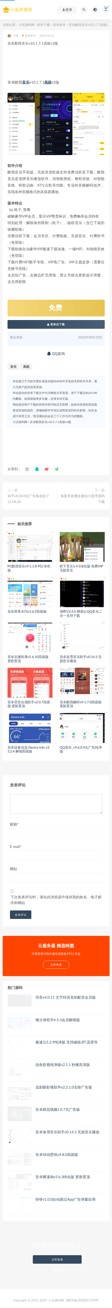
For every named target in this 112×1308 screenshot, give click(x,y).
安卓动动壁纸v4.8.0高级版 (56, 1154)
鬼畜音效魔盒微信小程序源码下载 (82, 499)
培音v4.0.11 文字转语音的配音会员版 (65, 997)
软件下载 (43, 25)
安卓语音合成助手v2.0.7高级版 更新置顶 (29, 704)
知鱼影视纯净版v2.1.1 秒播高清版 (62, 1064)
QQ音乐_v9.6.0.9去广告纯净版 (81, 749)
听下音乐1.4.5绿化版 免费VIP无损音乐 (81, 568)
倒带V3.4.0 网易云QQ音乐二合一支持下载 (81, 613)
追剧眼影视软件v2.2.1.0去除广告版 (63, 1087)
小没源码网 (26, 25)
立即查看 (57, 1259)
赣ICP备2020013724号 (82, 1300)
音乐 (25, 82)
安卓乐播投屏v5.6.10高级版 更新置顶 (28, 659)
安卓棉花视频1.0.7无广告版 (57, 1109)
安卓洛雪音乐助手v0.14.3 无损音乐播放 (81, 659)
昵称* (14, 824)
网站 (13, 869)
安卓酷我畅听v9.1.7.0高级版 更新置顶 (81, 704)
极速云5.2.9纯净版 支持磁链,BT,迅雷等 (66, 1042)
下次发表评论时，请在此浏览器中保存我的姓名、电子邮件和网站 (56, 900)
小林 (13, 36)
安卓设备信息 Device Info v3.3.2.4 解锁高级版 (29, 749)
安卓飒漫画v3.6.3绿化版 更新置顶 (62, 1177)
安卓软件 (59, 25)
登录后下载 (56, 324)
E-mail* (16, 846)
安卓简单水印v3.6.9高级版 (27, 611)
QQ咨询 (56, 353)
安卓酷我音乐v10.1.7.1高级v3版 (50, 422)
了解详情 (57, 1270)
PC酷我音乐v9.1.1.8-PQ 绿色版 (29, 568)
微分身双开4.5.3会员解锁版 (57, 1020)
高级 (48, 82)
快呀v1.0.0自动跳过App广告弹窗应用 (65, 1199)
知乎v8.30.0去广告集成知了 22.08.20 (28, 499)
